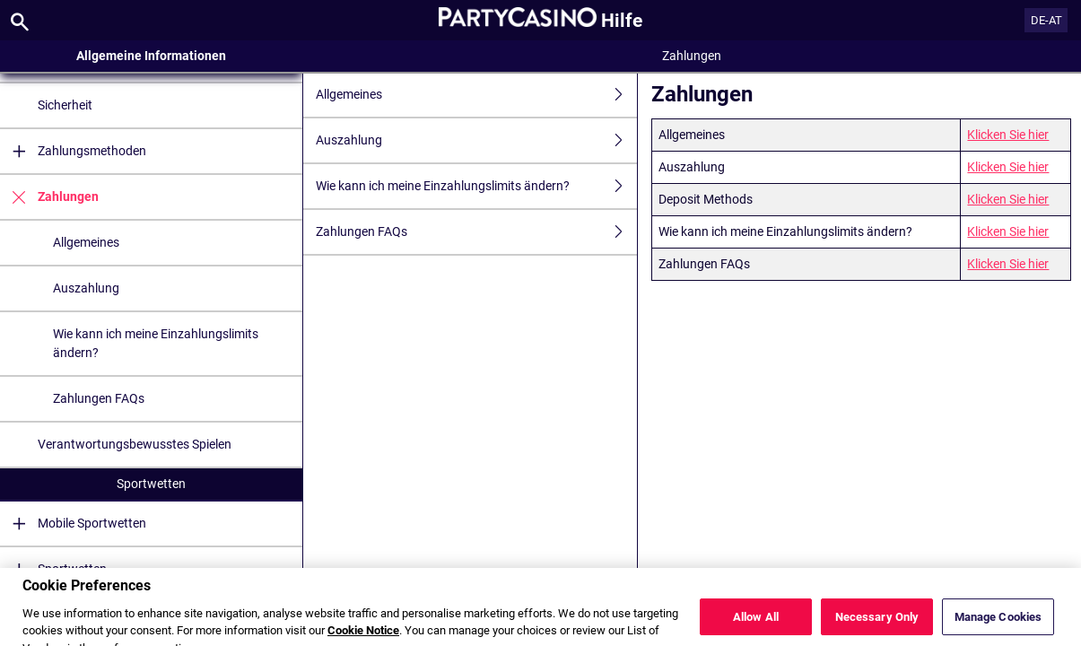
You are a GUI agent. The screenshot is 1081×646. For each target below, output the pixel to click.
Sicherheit (65, 105)
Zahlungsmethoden (73, 151)
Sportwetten (151, 483)
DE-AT (1046, 20)
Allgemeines (86, 242)
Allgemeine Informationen (151, 55)
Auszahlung (86, 288)
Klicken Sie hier (1008, 134)
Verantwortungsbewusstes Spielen (134, 444)
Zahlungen (49, 197)
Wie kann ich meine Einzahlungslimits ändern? (155, 343)
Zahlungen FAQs (98, 398)
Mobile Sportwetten (73, 524)
